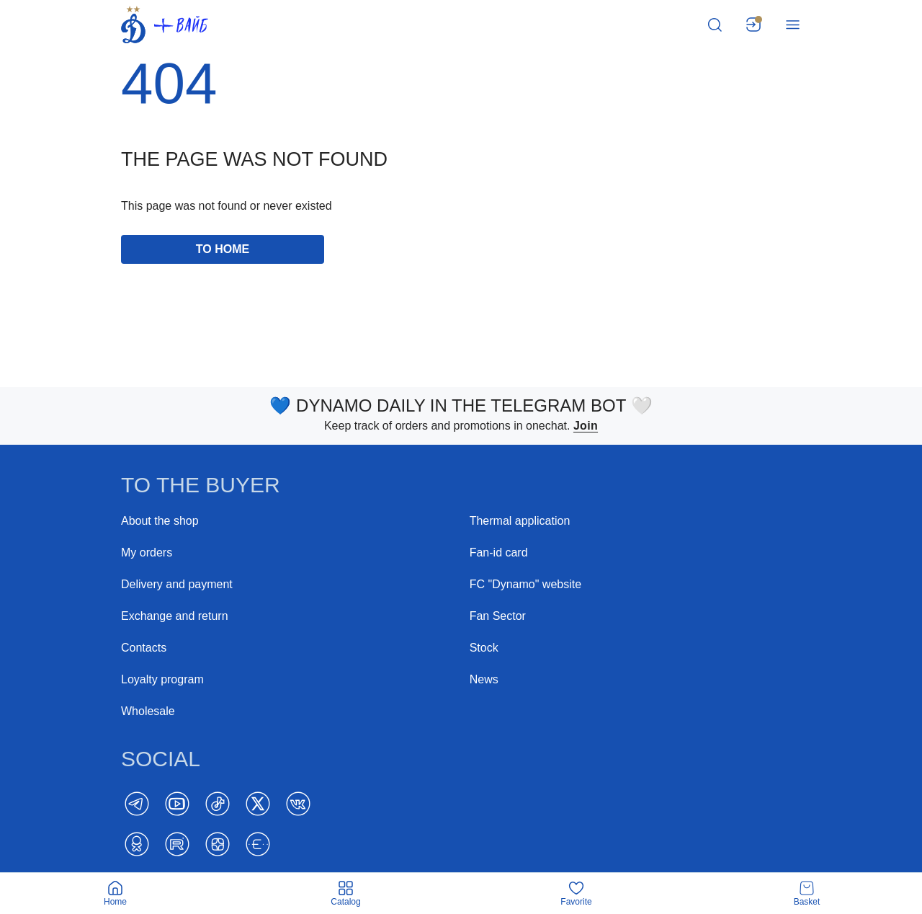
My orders (146, 552)
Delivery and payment (177, 584)
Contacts (143, 648)
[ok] (137, 844)
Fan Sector (498, 616)
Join (585, 426)
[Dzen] (217, 844)
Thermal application (520, 521)
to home (222, 249)
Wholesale (148, 711)
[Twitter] (258, 804)
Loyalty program (162, 679)
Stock (484, 648)
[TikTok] (217, 804)
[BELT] (258, 844)
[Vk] (298, 804)
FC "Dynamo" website (525, 584)
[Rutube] (177, 844)
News (484, 679)
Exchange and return (174, 616)
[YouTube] (177, 804)
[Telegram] (137, 804)
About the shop (160, 521)
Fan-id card (499, 552)
